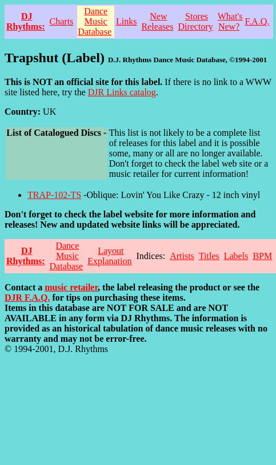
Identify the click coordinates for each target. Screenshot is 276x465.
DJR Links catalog (122, 92)
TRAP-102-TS (54, 195)
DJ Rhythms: (25, 21)
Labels (236, 256)
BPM (262, 256)
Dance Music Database (94, 21)
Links (126, 21)
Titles (209, 256)
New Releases (157, 21)
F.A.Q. (257, 21)
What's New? (230, 21)
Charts (62, 21)
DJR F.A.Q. (27, 297)
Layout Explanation (109, 256)
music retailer (71, 287)
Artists (182, 256)
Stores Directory (195, 21)
